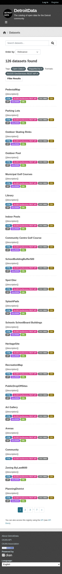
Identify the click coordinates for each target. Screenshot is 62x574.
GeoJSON (15, 102)
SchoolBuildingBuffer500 (19, 259)
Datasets (14, 32)
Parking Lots (12, 111)
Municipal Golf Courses (18, 174)
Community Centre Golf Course (23, 238)
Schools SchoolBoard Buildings (23, 322)
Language (7, 560)
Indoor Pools (12, 216)
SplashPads (12, 301)
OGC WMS (43, 98)
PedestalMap (12, 89)
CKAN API (7, 540)
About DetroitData (10, 536)
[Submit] (53, 43)
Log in (45, 2)
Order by (9, 52)
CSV (51, 98)
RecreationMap (14, 365)
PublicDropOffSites (16, 386)
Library (9, 195)
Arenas (9, 428)
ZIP (7, 102)
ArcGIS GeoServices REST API (25, 98)
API (41, 520)
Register (55, 2)
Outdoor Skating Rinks (18, 132)
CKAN (7, 555)
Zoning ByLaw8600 (16, 467)
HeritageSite (12, 344)
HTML (8, 98)
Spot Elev (10, 280)
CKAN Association (10, 544)
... (33, 509)
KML (23, 102)
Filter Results (14, 78)
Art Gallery (11, 407)
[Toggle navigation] (6, 22)
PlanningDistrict (14, 489)
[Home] (4, 32)
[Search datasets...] (27, 43)
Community (12, 449)
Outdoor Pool (13, 153)
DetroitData (25, 10)
